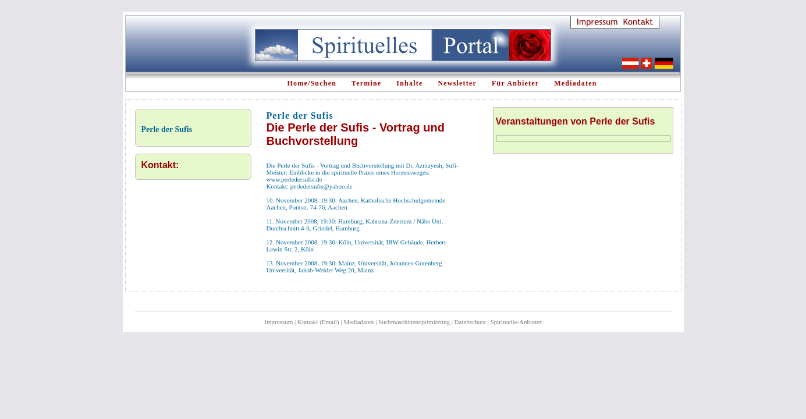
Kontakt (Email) (318, 321)
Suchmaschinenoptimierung (414, 321)
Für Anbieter (515, 83)
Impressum (278, 321)
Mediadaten (575, 83)
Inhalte (409, 83)
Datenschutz (470, 321)
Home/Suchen (312, 83)
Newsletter (457, 83)
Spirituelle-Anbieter (516, 321)
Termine (366, 83)
